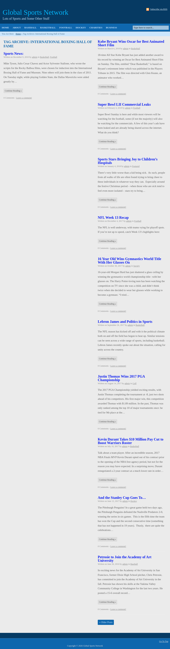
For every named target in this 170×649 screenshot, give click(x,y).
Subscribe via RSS (158, 9)
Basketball (48, 27)
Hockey (81, 27)
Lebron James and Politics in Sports (125, 322)
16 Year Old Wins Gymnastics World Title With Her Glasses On (129, 260)
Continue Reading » (13, 91)
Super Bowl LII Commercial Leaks (124, 104)
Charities (95, 27)
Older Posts (105, 622)
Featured (136, 166)
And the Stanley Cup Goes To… (122, 498)
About (17, 27)
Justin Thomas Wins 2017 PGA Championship (121, 378)
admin (34, 57)
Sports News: (14, 53)
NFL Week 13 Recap (113, 217)
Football (65, 27)
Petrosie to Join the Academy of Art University (124, 558)
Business (111, 27)
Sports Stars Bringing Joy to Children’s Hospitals (127, 161)
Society (136, 266)
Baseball (30, 27)
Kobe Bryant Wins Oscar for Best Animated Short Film (131, 43)
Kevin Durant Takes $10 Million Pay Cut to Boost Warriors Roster (130, 441)
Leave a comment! (24, 98)
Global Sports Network (35, 12)
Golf (135, 383)
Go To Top (163, 641)
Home (5, 27)
